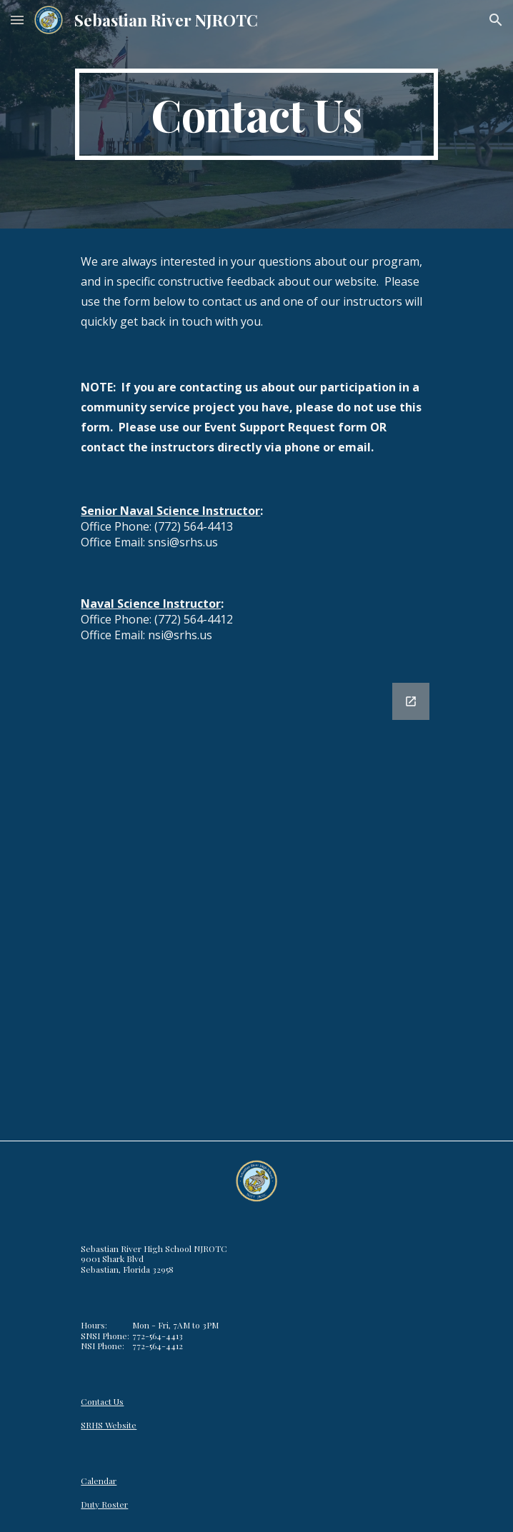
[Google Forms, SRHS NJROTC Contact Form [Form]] (256, 903)
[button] (17, 19)
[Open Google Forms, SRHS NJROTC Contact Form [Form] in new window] (410, 701)
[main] (256, 114)
